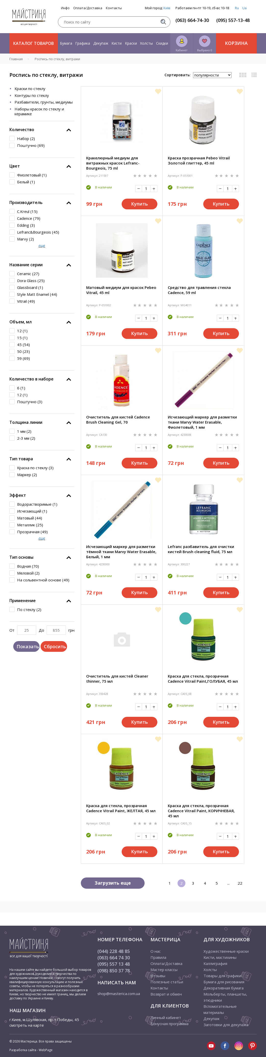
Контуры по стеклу (32, 95)
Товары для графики (222, 975)
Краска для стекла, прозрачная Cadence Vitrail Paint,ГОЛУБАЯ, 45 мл (203, 678)
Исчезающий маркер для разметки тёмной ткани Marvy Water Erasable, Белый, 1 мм (121, 551)
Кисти (116, 43)
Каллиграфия (215, 963)
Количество (21, 129)
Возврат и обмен (166, 994)
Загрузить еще (113, 883)
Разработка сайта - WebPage (31, 1050)
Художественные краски (226, 951)
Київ (166, 8)
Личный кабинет (165, 1017)
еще (42, 246)
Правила (158, 957)
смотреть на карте (26, 1025)
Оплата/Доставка (87, 8)
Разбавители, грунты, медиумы (44, 102)
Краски (131, 43)
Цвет (14, 166)
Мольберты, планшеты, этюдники (225, 997)
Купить (139, 204)
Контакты (114, 8)
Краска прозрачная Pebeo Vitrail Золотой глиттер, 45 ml (199, 160)
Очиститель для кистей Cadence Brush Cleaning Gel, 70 (118, 419)
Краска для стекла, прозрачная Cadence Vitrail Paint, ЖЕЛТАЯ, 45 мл (121, 808)
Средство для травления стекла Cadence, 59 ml (199, 290)
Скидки (162, 43)
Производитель (26, 202)
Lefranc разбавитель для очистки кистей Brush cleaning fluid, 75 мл (201, 549)
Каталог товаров (33, 43)
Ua (244, 8)
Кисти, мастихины (220, 957)
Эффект (17, 495)
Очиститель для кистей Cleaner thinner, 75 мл (117, 678)
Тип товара (21, 459)
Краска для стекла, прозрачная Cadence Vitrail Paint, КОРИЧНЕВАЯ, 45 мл (201, 810)
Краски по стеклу (30, 88)
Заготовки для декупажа (226, 1024)
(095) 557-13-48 (233, 20)
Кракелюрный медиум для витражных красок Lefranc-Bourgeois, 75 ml (113, 163)
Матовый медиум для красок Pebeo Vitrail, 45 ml (121, 290)
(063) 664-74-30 (192, 20)
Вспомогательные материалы (220, 1009)
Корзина (236, 43)
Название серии (26, 265)
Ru (237, 8)
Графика (82, 43)
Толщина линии (25, 422)
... (228, 883)
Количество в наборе (31, 379)
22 (240, 883)
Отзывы (157, 975)
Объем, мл (20, 322)
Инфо (65, 8)
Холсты (146, 43)
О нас (155, 951)
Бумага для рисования (224, 981)
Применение (22, 600)
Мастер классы (164, 969)
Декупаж (100, 43)
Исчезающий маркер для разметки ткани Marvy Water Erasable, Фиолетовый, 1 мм (202, 422)
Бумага (66, 43)
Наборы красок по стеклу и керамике (39, 111)
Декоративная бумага (224, 987)
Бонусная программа (169, 1023)
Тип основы (21, 557)
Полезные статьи (166, 981)
